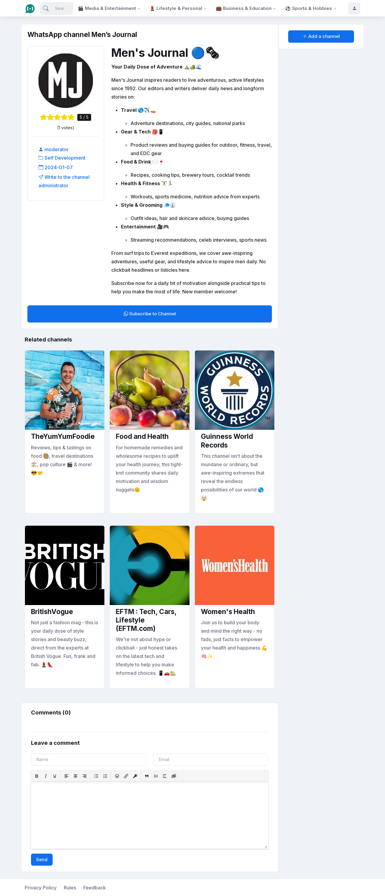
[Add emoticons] (117, 776)
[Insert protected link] (135, 776)
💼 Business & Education (244, 8)
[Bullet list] (96, 776)
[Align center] (75, 776)
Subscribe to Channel (150, 314)
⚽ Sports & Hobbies (308, 8)
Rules (70, 888)
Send (42, 859)
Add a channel (321, 36)
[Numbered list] (105, 776)
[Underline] (54, 776)
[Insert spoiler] (164, 776)
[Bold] (36, 776)
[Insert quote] (146, 776)
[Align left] (66, 776)
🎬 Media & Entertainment (107, 8)
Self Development (61, 158)
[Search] (56, 8)
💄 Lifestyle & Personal (175, 8)
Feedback (94, 888)
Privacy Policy (41, 888)
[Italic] (45, 776)
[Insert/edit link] (126, 776)
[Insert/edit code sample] (155, 776)
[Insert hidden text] (173, 776)
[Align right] (84, 776)
